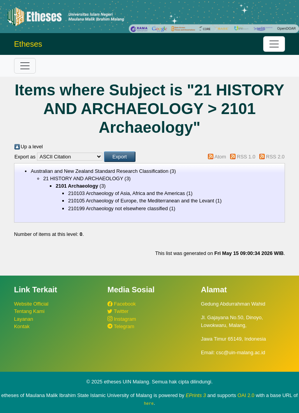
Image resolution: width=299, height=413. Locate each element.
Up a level (32, 146)
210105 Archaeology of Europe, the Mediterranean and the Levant (141, 201)
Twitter (117, 311)
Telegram (120, 326)
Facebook (121, 304)
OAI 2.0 (245, 395)
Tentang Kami (29, 311)
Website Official (31, 304)
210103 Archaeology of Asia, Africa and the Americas (126, 193)
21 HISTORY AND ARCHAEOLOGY (83, 178)
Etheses (28, 44)
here (149, 403)
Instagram (121, 319)
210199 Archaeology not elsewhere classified (118, 208)
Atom (220, 157)
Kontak (22, 326)
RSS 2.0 (275, 157)
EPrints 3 (196, 395)
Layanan (23, 319)
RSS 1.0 (246, 157)
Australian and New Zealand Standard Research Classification (100, 171)
